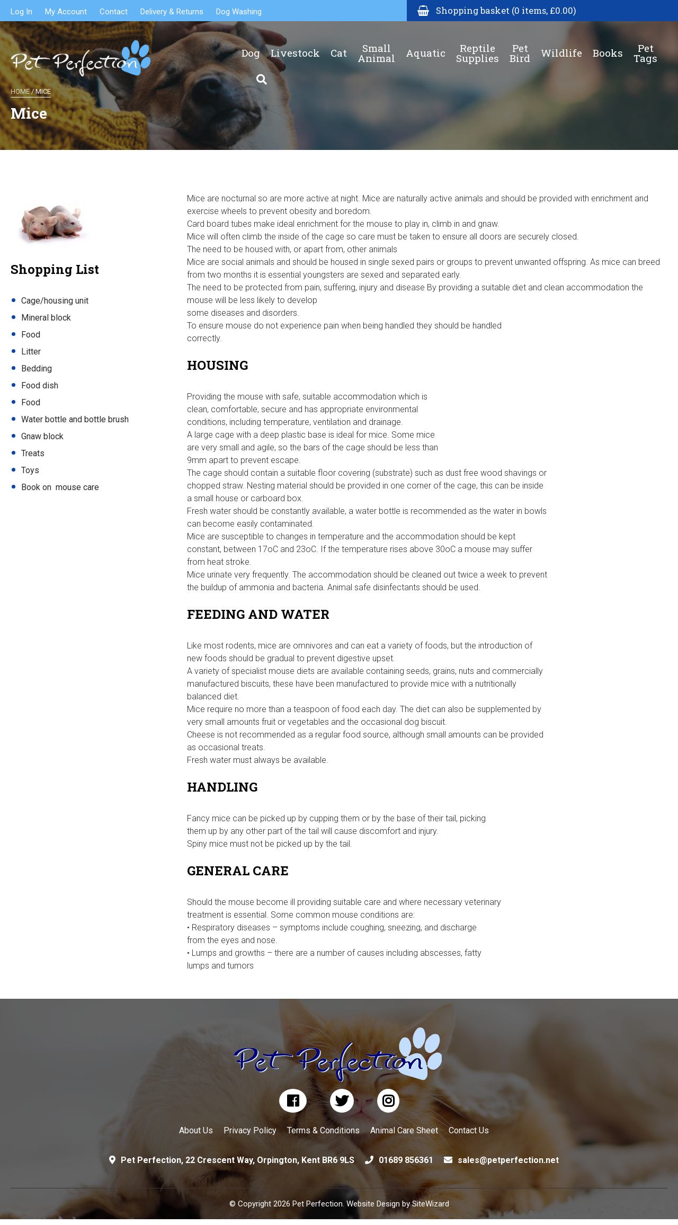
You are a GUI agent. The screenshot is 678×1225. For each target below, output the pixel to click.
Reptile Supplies (477, 45)
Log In (21, 11)
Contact (114, 11)
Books (608, 45)
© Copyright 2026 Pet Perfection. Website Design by (320, 1204)
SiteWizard (430, 1204)
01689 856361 (406, 1160)
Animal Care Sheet (404, 1130)
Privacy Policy (250, 1130)
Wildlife (561, 45)
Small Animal (376, 45)
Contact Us (469, 1130)
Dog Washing (239, 11)
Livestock (295, 45)
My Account (66, 11)
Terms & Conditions (323, 1130)
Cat (339, 45)
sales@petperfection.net (508, 1160)
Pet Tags (645, 45)
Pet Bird (520, 45)
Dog (251, 45)
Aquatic (425, 45)
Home (20, 91)
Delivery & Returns (171, 11)
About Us (196, 1130)
